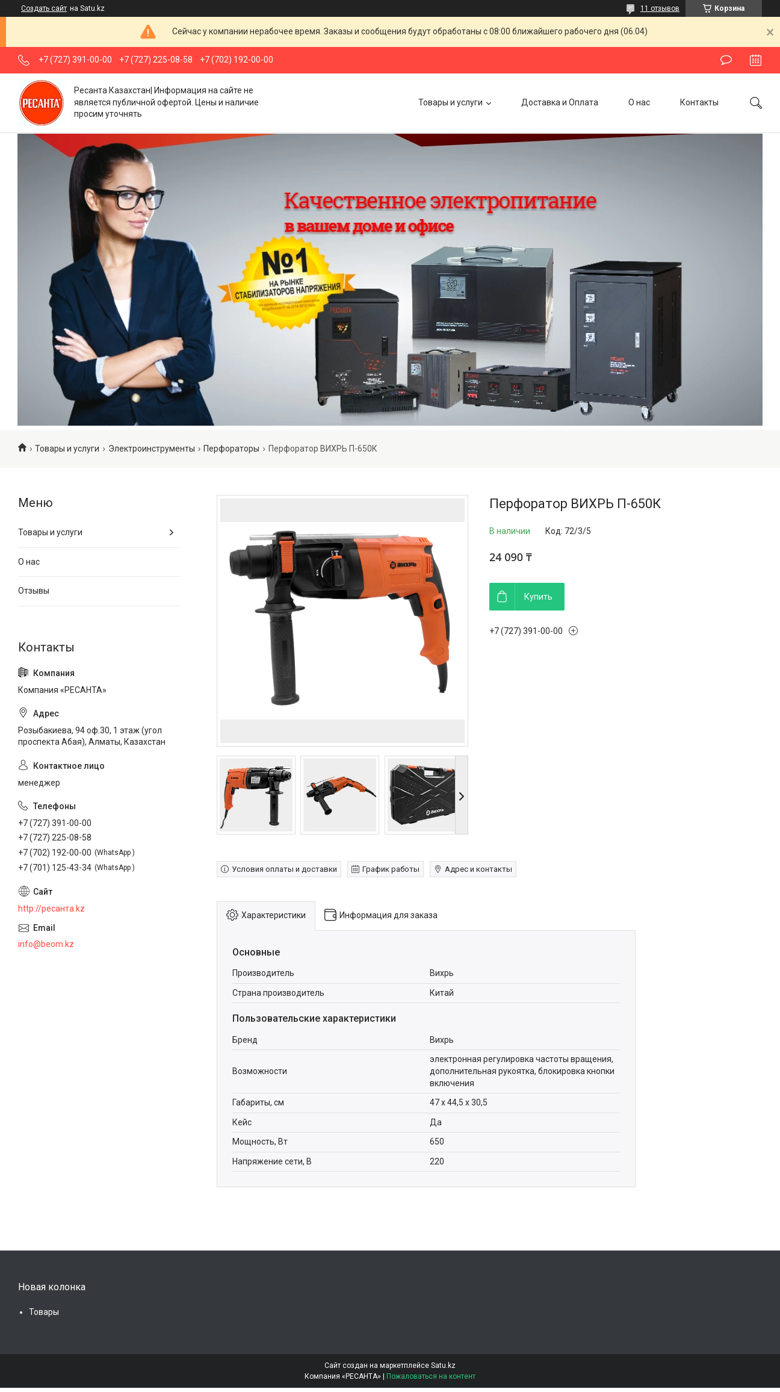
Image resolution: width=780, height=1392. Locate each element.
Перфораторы (231, 448)
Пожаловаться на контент (430, 1376)
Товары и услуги (450, 102)
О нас (639, 102)
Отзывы (33, 590)
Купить (538, 596)
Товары (44, 1312)
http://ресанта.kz (51, 908)
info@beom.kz (46, 944)
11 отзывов (659, 8)
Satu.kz (443, 1365)
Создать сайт (44, 8)
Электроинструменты (151, 448)
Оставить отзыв (726, 60)
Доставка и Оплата (559, 102)
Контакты (699, 102)
